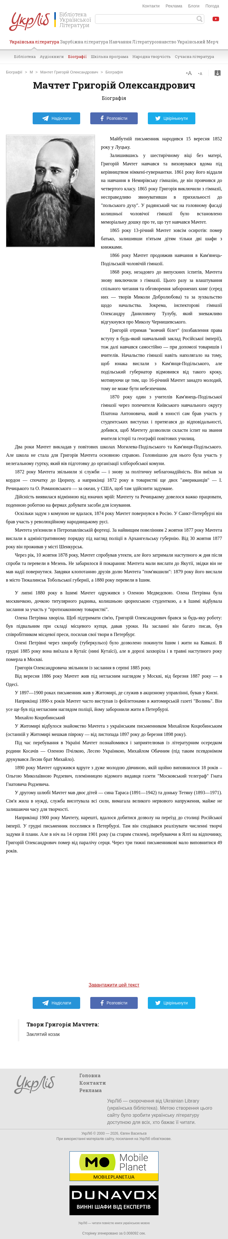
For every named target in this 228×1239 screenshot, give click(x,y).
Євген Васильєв (133, 1133)
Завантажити (218, 73)
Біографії (77, 56)
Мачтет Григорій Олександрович (69, 72)
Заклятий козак (43, 1034)
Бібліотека (25, 56)
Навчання (120, 42)
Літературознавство (154, 42)
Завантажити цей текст (114, 984)
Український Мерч (197, 42)
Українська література (34, 44)
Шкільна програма (109, 56)
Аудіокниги (52, 56)
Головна (90, 1075)
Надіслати (56, 118)
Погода (212, 6)
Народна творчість (151, 56)
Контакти (150, 6)
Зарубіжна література (84, 42)
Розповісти (114, 118)
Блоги (194, 6)
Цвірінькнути (171, 118)
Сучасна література (194, 56)
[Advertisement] (50, 343)
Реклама (174, 6)
